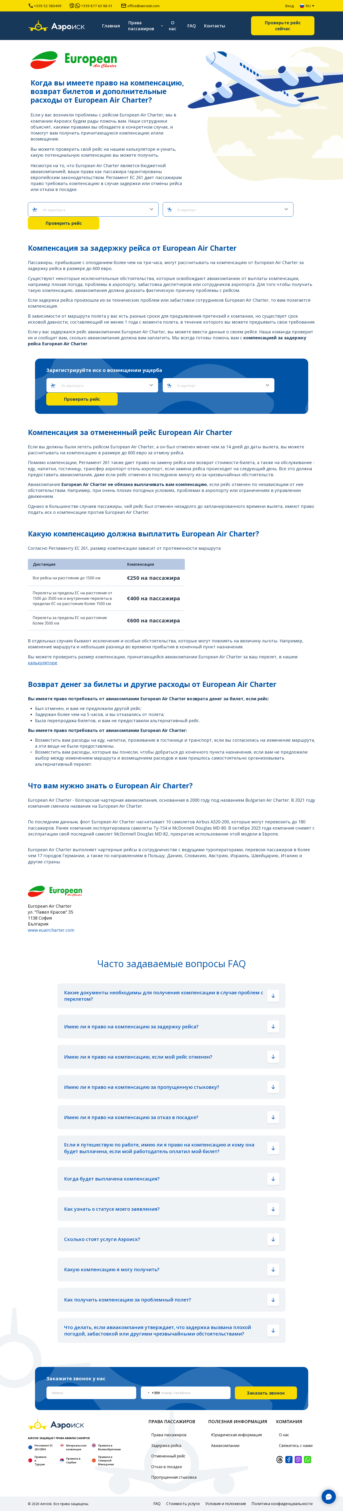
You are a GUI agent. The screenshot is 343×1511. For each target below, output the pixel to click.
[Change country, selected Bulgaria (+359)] (150, 1392)
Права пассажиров (141, 25)
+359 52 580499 (45, 5)
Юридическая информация (236, 1434)
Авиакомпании (225, 1445)
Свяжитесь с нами (296, 1445)
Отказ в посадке (166, 1466)
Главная (111, 26)
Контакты (214, 26)
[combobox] (95, 210)
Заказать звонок (266, 1393)
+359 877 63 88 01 (91, 5)
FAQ (191, 26)
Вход (289, 5)
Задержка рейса (166, 1445)
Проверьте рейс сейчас (283, 25)
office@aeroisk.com (140, 6)
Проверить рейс (63, 223)
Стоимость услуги (183, 1503)
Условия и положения (225, 1503)
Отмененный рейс (168, 1456)
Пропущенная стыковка (174, 1477)
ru (305, 5)
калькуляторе (42, 662)
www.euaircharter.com (51, 930)
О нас (172, 25)
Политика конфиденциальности (282, 1503)
